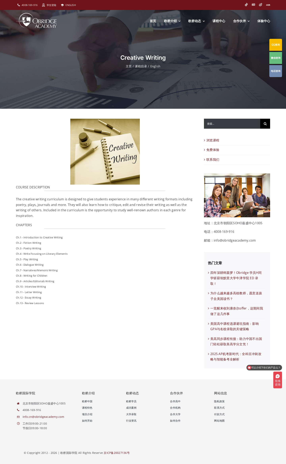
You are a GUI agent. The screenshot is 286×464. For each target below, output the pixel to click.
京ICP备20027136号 (116, 453)
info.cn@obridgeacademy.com (43, 417)
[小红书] (268, 5)
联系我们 (212, 159)
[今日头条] (253, 4)
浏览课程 (212, 140)
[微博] (260, 4)
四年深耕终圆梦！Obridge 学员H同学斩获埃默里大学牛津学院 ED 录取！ (236, 278)
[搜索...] (232, 124)
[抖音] (246, 4)
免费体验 (212, 150)
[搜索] (265, 124)
